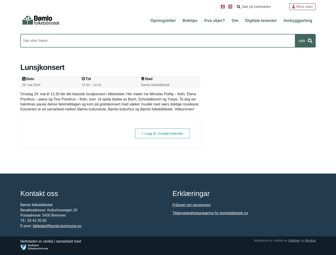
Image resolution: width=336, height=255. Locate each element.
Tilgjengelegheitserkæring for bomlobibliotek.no (210, 213)
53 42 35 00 (37, 220)
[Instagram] (230, 7)
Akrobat (310, 240)
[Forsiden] (40, 20)
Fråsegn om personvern (192, 205)
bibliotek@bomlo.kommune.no (57, 226)
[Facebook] (223, 7)
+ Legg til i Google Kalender (163, 133)
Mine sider (302, 7)
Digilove (294, 240)
